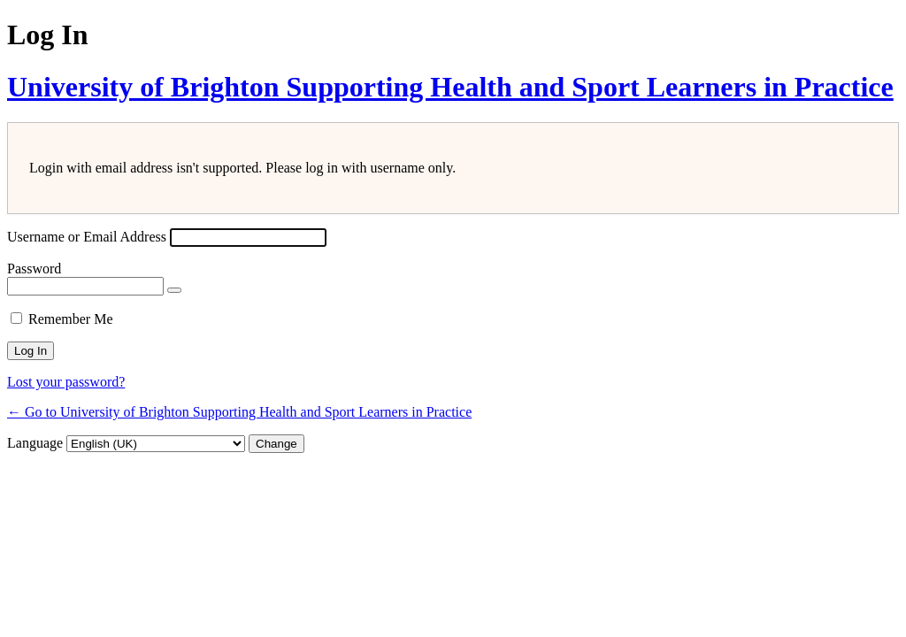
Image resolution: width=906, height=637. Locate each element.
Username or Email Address (86, 236)
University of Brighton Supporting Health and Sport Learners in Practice (450, 87)
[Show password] (174, 290)
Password (34, 268)
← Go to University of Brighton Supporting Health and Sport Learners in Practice (239, 411)
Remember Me (70, 318)
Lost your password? (66, 381)
